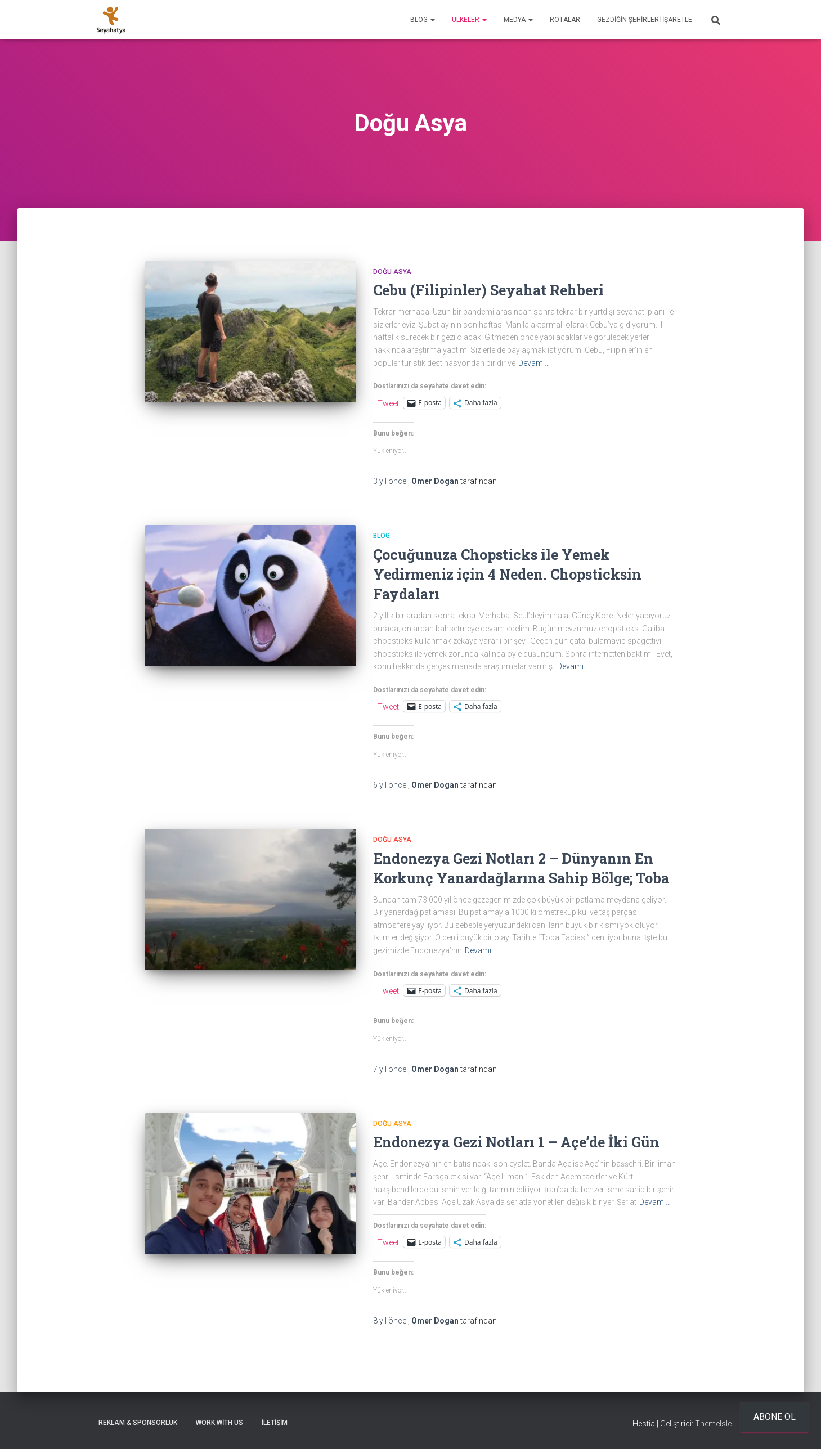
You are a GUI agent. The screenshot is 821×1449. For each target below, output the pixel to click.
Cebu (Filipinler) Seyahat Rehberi (488, 290)
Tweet (388, 403)
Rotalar (565, 20)
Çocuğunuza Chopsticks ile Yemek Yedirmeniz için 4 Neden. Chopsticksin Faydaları (507, 574)
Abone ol (774, 1416)
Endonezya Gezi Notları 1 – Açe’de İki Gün (516, 1142)
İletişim (275, 1422)
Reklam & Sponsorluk (137, 1422)
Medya (518, 20)
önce (390, 481)
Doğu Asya (392, 272)
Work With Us (219, 1422)
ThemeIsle (713, 1423)
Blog (422, 20)
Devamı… (534, 362)
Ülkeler (469, 20)
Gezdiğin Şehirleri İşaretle (644, 20)
